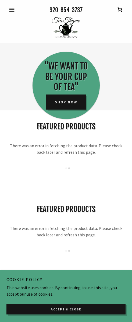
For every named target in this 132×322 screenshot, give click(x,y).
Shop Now (66, 102)
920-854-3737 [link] (66, 9)
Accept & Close (66, 309)
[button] (15, 9)
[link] (120, 9)
